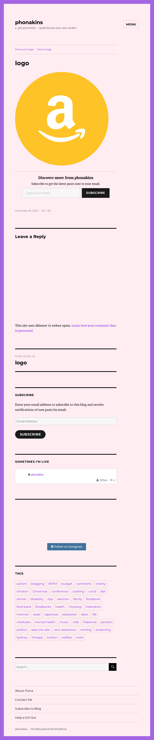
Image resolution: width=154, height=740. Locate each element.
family (77, 599)
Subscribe (95, 193)
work (79, 637)
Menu (131, 24)
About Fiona (24, 691)
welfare (66, 637)
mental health (45, 622)
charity (101, 583)
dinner (21, 599)
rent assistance (65, 629)
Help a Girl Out (25, 717)
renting (85, 629)
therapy (37, 637)
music (64, 622)
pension (107, 622)
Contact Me (23, 699)
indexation (93, 606)
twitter (52, 637)
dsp (50, 599)
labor (84, 614)
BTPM (52, 583)
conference (60, 591)
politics (22, 629)
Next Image (45, 49)
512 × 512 (46, 210)
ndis (76, 622)
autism (22, 583)
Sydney (22, 637)
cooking (78, 591)
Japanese (51, 614)
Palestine (90, 622)
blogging (37, 583)
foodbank (93, 599)
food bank (24, 606)
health (60, 606)
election (63, 599)
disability (36, 599)
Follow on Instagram (66, 546)
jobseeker (70, 614)
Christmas (39, 591)
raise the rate (40, 629)
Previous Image (24, 49)
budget (66, 583)
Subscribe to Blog (28, 708)
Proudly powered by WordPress (49, 729)
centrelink (84, 583)
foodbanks (43, 606)
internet (23, 614)
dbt (103, 591)
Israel (36, 614)
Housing (75, 606)
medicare (23, 622)
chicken (22, 591)
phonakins (29, 22)
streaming (103, 629)
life (95, 614)
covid (92, 591)
